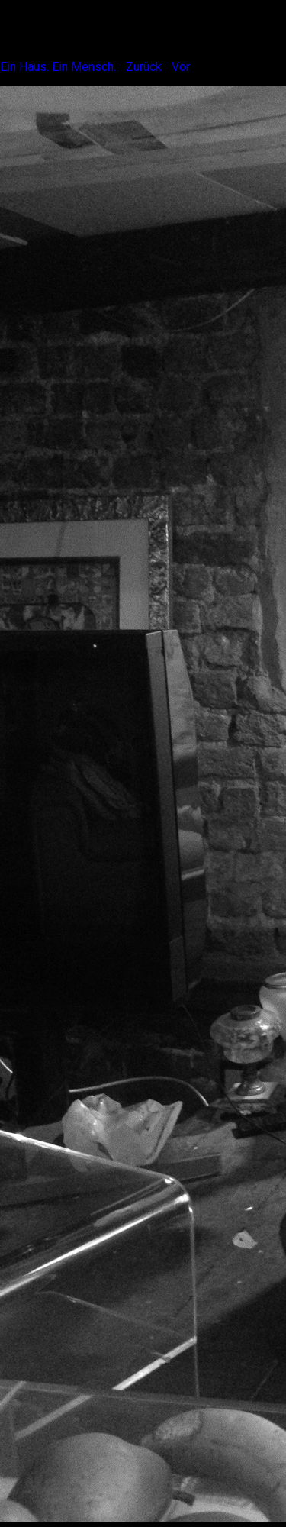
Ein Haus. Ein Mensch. (58, 67)
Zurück (144, 67)
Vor (181, 67)
